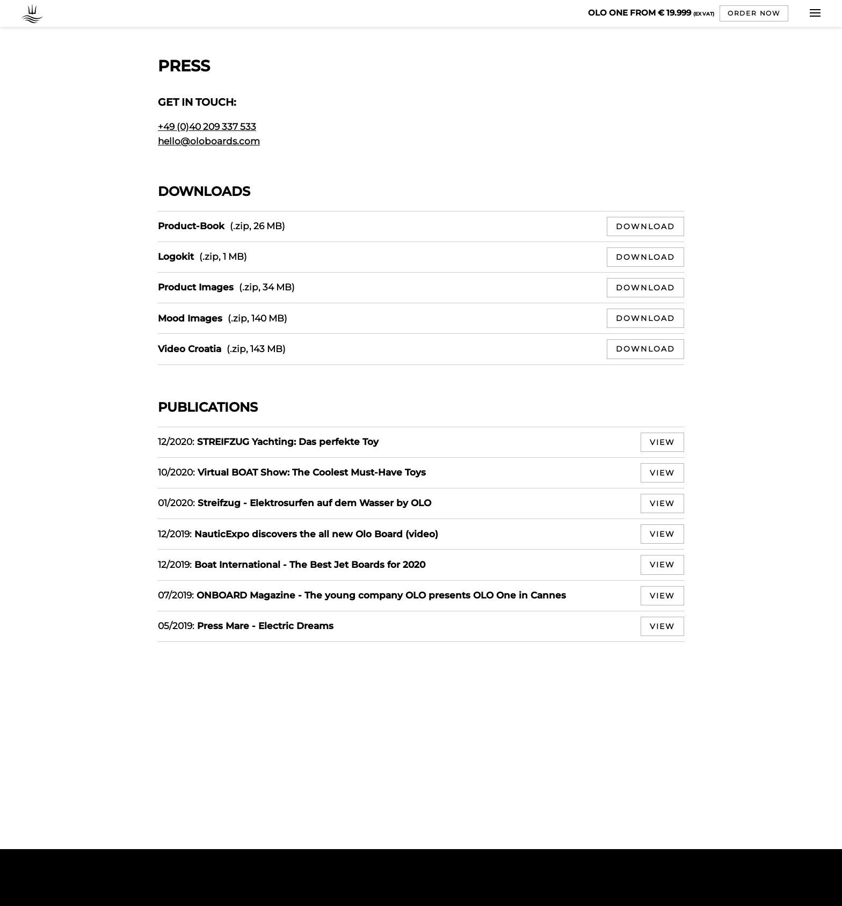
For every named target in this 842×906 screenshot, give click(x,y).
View (662, 442)
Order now (754, 13)
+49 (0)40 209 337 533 (207, 126)
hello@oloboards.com (209, 141)
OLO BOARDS (34, 13)
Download (645, 226)
